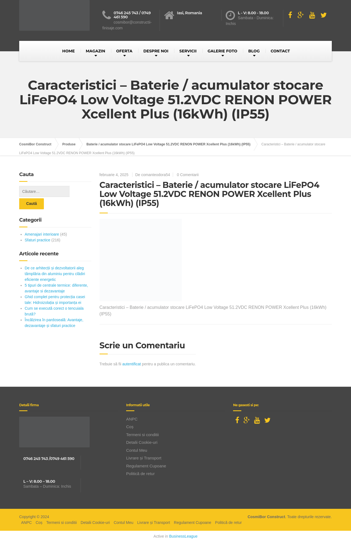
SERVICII (188, 51)
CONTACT (280, 51)
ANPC (132, 419)
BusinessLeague (183, 536)
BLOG (254, 51)
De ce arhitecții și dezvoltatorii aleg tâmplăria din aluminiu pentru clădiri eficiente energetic (55, 261)
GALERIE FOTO (222, 51)
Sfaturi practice (37, 227)
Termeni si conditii (142, 434)
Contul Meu (136, 450)
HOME (68, 51)
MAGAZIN (95, 51)
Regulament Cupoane (146, 466)
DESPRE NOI (155, 51)
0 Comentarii (188, 175)
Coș (130, 426)
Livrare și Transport (143, 458)
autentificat (131, 364)
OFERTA (124, 51)
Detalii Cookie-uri (141, 442)
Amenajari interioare (42, 222)
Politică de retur (140, 473)
